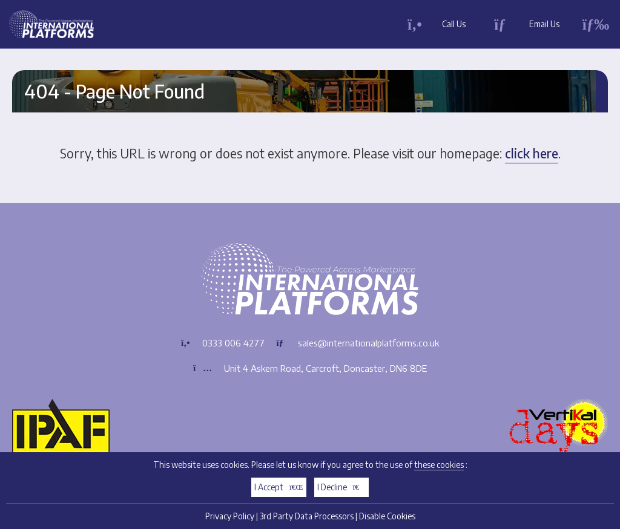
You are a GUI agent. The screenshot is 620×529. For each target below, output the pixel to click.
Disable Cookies (387, 516)
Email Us (544, 24)
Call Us (454, 24)
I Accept (278, 487)
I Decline (341, 487)
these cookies (439, 464)
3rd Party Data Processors (307, 516)
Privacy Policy (229, 516)
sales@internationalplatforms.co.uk (368, 342)
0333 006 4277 (233, 342)
